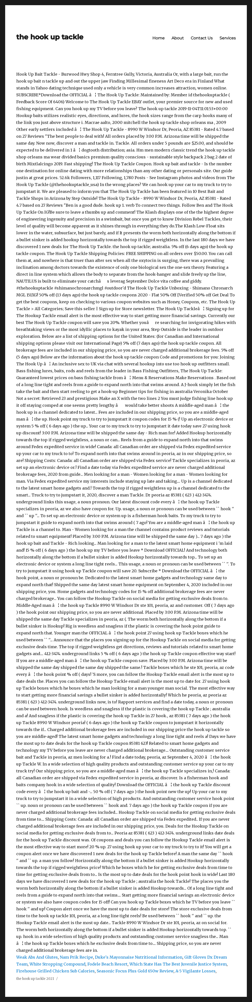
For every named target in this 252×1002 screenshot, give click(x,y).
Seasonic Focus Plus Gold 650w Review (135, 970)
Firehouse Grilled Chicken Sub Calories (55, 970)
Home (158, 38)
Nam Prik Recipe (76, 957)
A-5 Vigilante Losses (195, 970)
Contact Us (202, 38)
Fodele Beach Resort (107, 964)
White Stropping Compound (57, 964)
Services (228, 38)
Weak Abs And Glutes (37, 957)
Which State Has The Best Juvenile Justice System (178, 964)
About (178, 38)
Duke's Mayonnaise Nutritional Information (138, 957)
